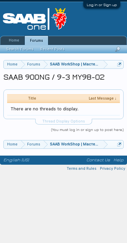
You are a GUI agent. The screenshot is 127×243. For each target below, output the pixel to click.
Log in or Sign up (102, 5)
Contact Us (98, 160)
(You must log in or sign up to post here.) (87, 129)
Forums (36, 40)
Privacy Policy (112, 168)
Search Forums (20, 49)
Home (14, 40)
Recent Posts (52, 49)
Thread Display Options (63, 121)
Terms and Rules (82, 168)
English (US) (16, 160)
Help (118, 160)
